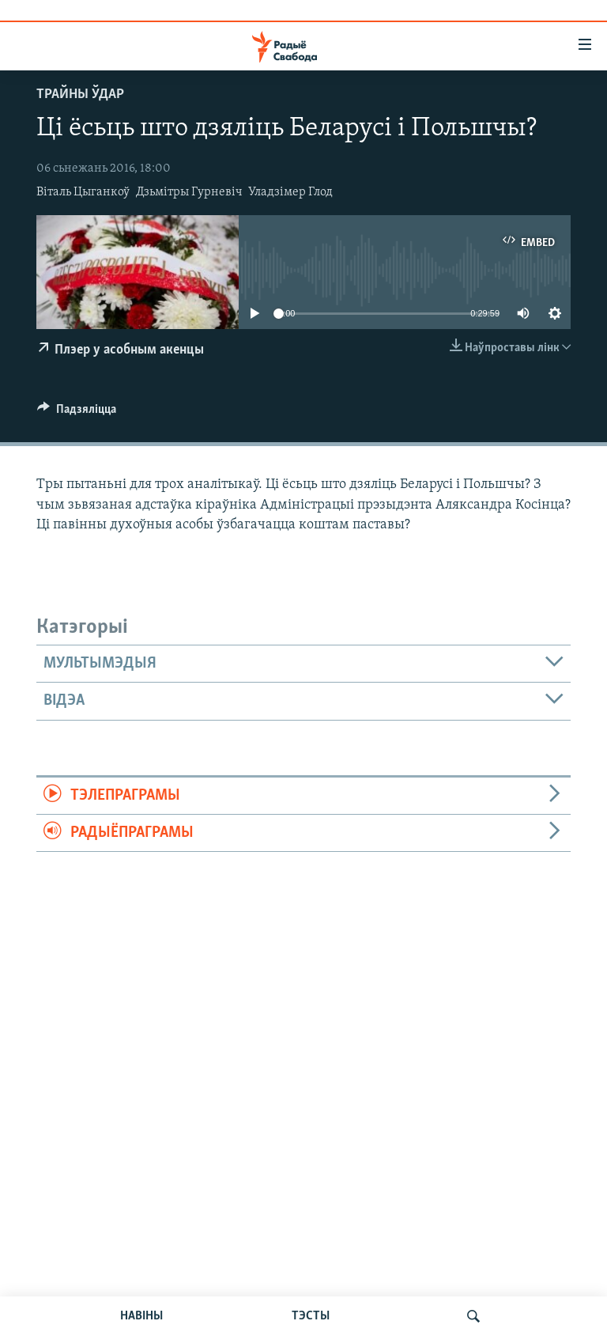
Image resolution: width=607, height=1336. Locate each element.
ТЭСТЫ (311, 1316)
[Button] (76, 413)
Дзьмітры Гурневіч (189, 192)
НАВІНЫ (141, 1316)
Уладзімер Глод (290, 192)
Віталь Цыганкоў (83, 192)
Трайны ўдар (80, 94)
